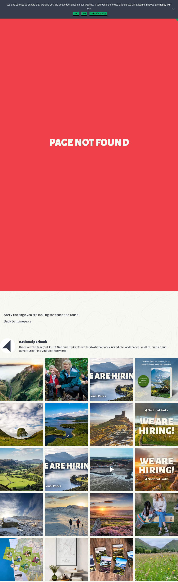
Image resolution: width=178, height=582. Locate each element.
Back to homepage (17, 321)
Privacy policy (98, 13)
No (84, 13)
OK (76, 13)
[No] (173, 9)
